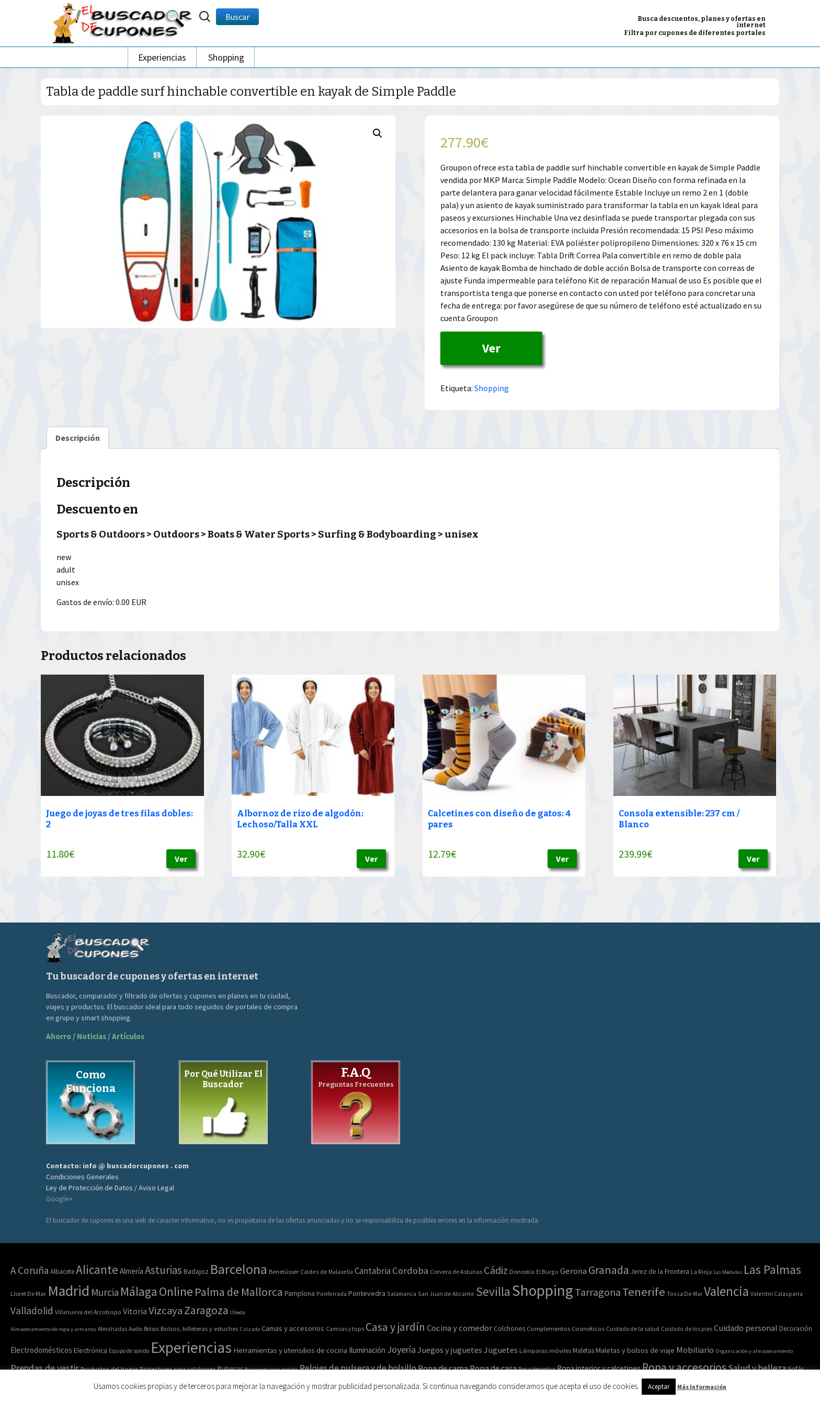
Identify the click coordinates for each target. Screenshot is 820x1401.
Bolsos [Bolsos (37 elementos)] (151, 1328)
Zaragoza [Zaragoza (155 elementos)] (206, 1310)
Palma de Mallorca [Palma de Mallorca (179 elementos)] (239, 1291)
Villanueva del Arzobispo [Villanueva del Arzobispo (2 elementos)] (88, 1312)
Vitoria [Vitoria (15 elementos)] (135, 1311)
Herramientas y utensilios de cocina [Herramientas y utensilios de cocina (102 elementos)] (290, 1350)
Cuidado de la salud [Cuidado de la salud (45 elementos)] (632, 1328)
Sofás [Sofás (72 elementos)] (796, 1368)
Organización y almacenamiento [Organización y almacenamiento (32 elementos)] (754, 1350)
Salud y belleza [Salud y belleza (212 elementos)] (757, 1368)
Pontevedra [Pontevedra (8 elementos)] (366, 1293)
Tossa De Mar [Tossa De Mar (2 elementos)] (684, 1293)
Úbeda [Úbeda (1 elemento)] (237, 1312)
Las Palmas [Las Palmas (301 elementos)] (772, 1269)
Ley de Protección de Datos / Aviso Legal (110, 1187)
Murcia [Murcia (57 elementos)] (105, 1292)
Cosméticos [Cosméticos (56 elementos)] (588, 1328)
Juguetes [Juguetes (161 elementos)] (501, 1350)
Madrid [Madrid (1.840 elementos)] (68, 1291)
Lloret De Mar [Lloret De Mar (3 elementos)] (28, 1293)
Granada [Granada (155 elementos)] (608, 1270)
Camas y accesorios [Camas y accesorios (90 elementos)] (292, 1328)
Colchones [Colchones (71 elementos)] (509, 1328)
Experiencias (162, 57)
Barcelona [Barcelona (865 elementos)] (238, 1269)
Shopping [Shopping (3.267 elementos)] (542, 1290)
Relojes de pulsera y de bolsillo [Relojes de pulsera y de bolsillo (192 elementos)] (358, 1368)
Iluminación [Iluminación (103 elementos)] (367, 1350)
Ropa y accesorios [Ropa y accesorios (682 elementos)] (684, 1367)
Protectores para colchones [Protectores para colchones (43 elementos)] (178, 1369)
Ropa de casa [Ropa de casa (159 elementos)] (493, 1368)
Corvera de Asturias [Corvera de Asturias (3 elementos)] (456, 1271)
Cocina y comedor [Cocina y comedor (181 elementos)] (459, 1328)
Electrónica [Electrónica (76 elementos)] (90, 1350)
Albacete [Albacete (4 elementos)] (62, 1271)
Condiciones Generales (82, 1176)
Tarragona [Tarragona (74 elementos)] (598, 1292)
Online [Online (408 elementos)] (176, 1291)
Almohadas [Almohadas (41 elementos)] (112, 1328)
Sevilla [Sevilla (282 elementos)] (493, 1291)
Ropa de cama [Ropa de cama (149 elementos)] (443, 1368)
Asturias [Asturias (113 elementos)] (163, 1270)
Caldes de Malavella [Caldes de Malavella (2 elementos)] (326, 1271)
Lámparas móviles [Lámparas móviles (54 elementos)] (545, 1350)
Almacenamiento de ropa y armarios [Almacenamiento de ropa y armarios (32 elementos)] (53, 1328)
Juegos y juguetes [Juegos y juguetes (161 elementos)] (449, 1350)
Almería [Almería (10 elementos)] (131, 1271)
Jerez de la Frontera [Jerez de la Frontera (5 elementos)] (660, 1271)
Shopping (226, 57)
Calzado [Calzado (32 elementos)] (250, 1328)
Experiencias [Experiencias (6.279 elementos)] (191, 1347)
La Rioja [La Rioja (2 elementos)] (701, 1271)
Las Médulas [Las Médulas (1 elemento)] (727, 1272)
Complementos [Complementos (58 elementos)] (548, 1328)
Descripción (77, 437)
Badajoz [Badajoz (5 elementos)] (196, 1271)
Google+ (59, 1198)
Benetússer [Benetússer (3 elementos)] (284, 1271)
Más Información (701, 1387)
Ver (491, 348)
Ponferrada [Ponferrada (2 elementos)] (331, 1293)
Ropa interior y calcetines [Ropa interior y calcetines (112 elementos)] (599, 1368)
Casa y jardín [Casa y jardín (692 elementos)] (395, 1327)
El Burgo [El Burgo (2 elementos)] (547, 1271)
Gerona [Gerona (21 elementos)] (573, 1271)
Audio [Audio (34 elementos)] (135, 1328)
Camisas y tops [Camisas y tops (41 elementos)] (345, 1328)
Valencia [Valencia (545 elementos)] (726, 1291)
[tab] (78, 438)
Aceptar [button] (658, 1386)
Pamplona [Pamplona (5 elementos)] (299, 1293)
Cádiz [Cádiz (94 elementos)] (496, 1270)
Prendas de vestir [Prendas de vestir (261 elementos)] (44, 1368)
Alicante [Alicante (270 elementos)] (97, 1269)
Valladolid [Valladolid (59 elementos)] (31, 1310)
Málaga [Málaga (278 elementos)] (138, 1291)
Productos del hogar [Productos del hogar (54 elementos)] (109, 1369)
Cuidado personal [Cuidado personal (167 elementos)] (746, 1328)
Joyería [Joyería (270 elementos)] (401, 1349)
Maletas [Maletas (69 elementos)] (583, 1350)
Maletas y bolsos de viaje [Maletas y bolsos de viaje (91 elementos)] (635, 1350)
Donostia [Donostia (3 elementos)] (521, 1271)
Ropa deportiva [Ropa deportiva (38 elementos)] (536, 1369)
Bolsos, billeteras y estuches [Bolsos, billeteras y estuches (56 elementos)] (199, 1328)
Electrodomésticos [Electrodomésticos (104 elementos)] (41, 1350)
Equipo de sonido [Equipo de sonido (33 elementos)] (129, 1350)
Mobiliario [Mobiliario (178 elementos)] (695, 1350)
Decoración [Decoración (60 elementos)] (795, 1328)
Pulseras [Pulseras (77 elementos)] (230, 1368)
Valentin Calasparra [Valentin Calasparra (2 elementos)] (776, 1293)
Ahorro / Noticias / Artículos (95, 1036)
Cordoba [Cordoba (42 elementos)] (410, 1271)
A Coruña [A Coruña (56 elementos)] (29, 1270)
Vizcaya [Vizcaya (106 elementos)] (166, 1310)
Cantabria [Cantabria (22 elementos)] (373, 1271)
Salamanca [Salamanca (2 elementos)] (401, 1293)
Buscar (237, 17)
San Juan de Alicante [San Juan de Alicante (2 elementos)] (446, 1293)
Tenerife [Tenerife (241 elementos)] (643, 1291)
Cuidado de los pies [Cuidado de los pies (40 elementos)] (686, 1328)
